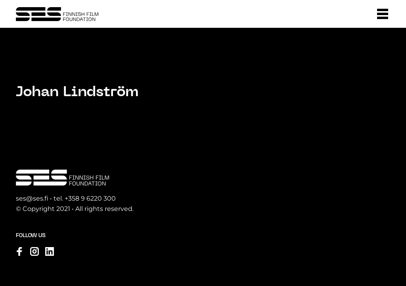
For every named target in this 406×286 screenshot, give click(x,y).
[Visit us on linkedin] (49, 251)
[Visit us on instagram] (34, 251)
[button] (382, 14)
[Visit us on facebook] (19, 251)
